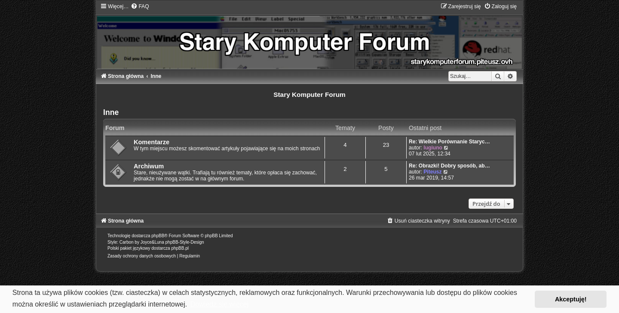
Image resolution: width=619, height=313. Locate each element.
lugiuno (432, 148)
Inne (111, 112)
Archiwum (149, 166)
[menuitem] (140, 6)
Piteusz (432, 172)
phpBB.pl (180, 248)
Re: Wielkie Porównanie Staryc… (449, 142)
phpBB (157, 235)
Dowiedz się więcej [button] (219, 304)
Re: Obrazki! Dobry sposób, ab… (449, 166)
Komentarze (151, 142)
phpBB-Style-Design (184, 242)
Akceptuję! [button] (571, 299)
